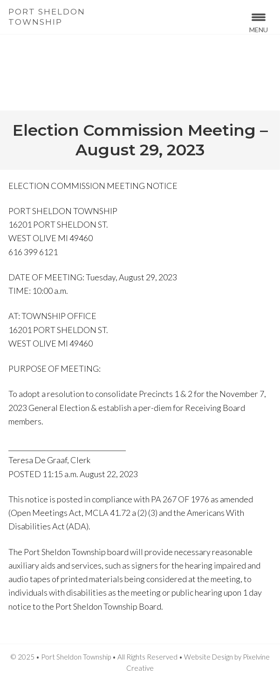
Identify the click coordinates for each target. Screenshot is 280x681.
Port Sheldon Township (46, 17)
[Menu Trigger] (259, 22)
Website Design (208, 657)
